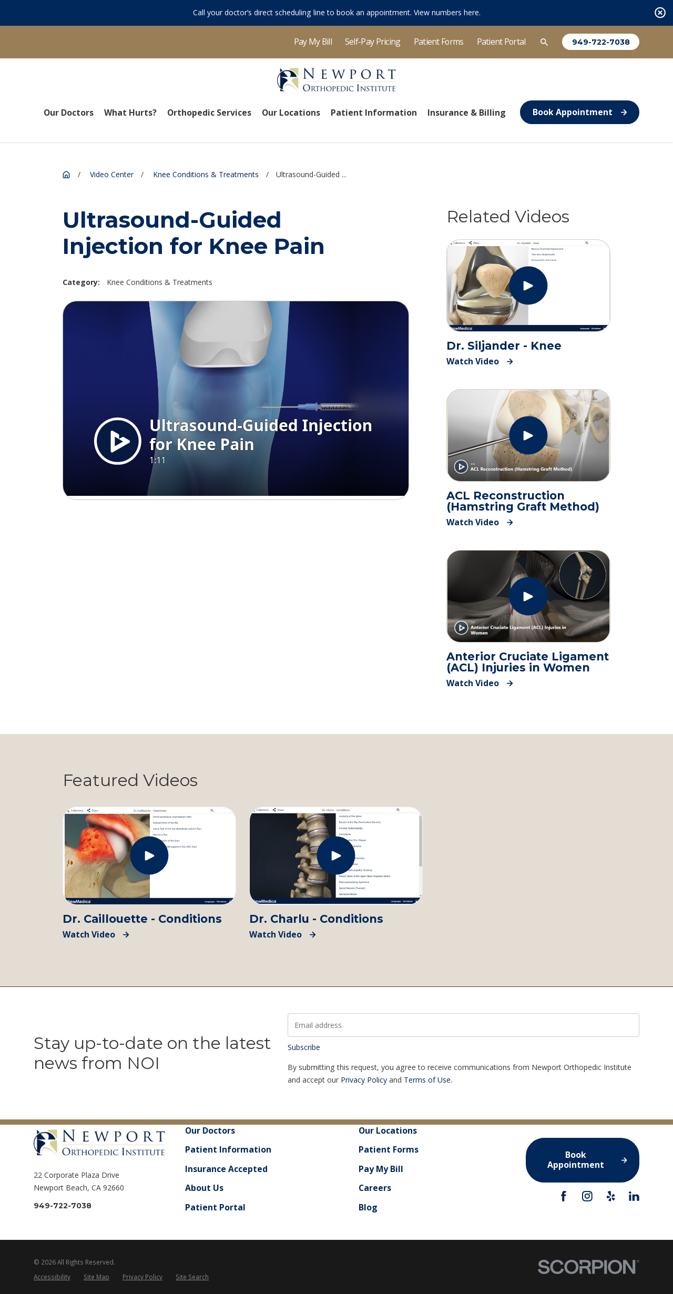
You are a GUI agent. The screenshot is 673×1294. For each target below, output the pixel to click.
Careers (375, 1188)
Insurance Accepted (226, 1169)
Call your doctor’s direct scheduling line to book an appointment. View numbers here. (337, 12)
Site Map (96, 1276)
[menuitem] (52, 1277)
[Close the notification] (660, 12)
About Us (204, 1188)
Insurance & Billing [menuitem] (466, 112)
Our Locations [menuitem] (291, 112)
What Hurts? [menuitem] (130, 112)
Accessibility (52, 1276)
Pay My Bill (313, 41)
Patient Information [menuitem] (374, 112)
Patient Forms (439, 41)
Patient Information (228, 1150)
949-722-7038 (601, 42)
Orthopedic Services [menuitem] (209, 112)
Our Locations (388, 1130)
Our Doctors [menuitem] (69, 112)
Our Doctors (210, 1130)
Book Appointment (580, 112)
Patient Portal (501, 41)
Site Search (192, 1276)
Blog (368, 1207)
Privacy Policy (364, 1080)
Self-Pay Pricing (373, 41)
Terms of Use (427, 1080)
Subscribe (304, 1047)
